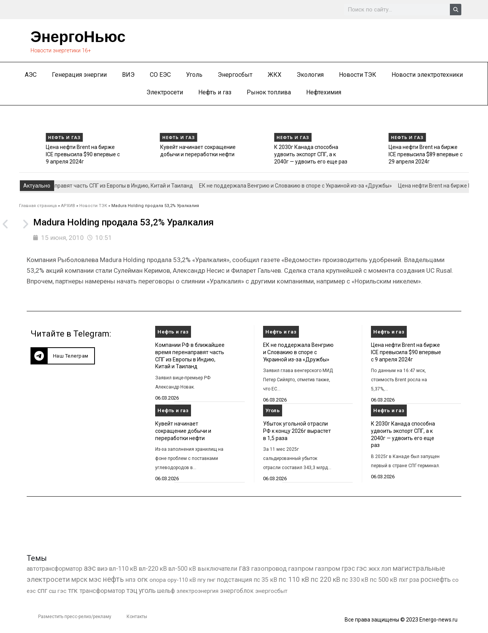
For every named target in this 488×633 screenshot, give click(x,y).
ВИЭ (128, 74)
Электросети (164, 92)
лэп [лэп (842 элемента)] (386, 568)
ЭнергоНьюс (77, 36)
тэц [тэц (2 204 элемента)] (132, 590)
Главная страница (38, 205)
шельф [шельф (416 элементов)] (166, 591)
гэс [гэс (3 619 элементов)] (361, 568)
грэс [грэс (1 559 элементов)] (348, 568)
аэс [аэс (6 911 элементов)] (90, 568)
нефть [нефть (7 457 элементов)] (113, 579)
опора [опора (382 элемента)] (157, 579)
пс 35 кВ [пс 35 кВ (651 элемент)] (265, 579)
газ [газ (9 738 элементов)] (244, 568)
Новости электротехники (427, 74)
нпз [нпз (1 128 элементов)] (130, 579)
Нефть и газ (214, 92)
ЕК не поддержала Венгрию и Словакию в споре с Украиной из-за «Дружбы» (50, 154)
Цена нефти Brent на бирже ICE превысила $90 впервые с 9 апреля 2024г (165, 154)
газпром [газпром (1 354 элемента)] (327, 568)
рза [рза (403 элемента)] (414, 579)
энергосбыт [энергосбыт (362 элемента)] (271, 591)
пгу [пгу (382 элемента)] (201, 579)
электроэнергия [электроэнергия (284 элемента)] (197, 591)
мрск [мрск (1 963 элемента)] (79, 579)
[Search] (455, 9)
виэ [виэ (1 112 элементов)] (102, 568)
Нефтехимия (323, 92)
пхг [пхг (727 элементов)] (403, 579)
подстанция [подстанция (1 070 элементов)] (234, 579)
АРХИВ (68, 205)
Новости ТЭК (357, 74)
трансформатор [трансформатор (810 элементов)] (102, 590)
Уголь (194, 74)
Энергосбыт (235, 74)
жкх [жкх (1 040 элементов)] (374, 568)
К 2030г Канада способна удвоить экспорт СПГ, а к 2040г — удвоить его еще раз (392, 154)
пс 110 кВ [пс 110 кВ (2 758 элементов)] (294, 579)
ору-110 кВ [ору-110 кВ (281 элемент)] (181, 579)
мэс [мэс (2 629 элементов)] (95, 579)
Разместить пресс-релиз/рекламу (74, 616)
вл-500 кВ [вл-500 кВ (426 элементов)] (182, 568)
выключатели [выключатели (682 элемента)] (217, 568)
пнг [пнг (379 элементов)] (211, 579)
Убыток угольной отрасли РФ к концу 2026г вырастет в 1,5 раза (297, 431)
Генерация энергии (79, 74)
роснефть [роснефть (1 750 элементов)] (436, 579)
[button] (62, 355)
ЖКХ (274, 74)
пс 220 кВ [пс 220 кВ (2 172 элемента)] (325, 579)
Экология (310, 74)
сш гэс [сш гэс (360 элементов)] (57, 591)
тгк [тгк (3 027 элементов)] (73, 590)
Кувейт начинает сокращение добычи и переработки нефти (183, 431)
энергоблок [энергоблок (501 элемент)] (237, 590)
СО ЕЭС (160, 74)
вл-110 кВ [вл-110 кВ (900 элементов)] (123, 568)
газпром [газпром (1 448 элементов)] (300, 568)
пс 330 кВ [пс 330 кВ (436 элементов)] (355, 579)
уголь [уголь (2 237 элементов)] (147, 590)
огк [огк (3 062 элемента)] (142, 579)
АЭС (31, 74)
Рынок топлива (269, 92)
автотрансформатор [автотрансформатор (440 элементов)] (54, 568)
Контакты (137, 616)
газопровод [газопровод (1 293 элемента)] (269, 568)
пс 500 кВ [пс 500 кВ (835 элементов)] (383, 579)
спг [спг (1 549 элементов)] (42, 590)
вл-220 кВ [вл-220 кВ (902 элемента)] (153, 568)
